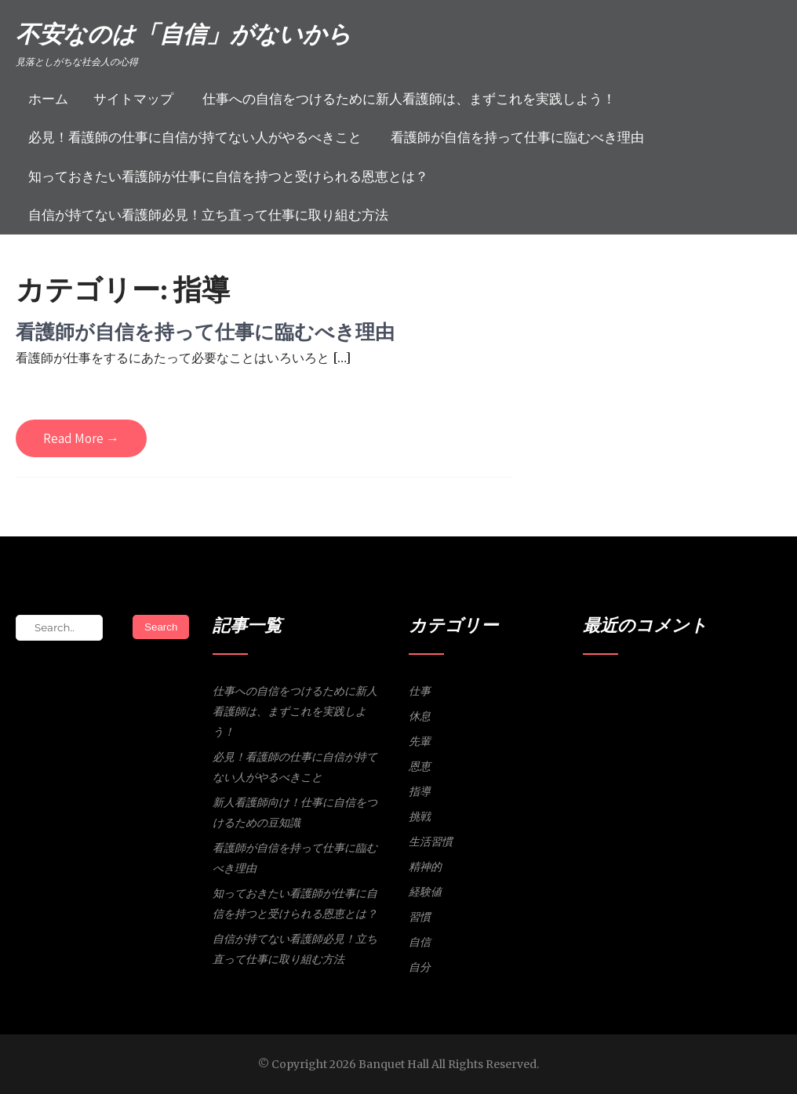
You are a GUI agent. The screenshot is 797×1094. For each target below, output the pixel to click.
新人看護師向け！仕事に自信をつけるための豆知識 (295, 812)
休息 (420, 716)
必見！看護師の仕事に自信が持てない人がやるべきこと (195, 137)
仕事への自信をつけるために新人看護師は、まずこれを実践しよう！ (409, 98)
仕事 (420, 691)
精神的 (425, 867)
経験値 (425, 892)
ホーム (48, 98)
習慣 (420, 917)
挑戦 (420, 816)
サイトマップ (133, 98)
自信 (420, 942)
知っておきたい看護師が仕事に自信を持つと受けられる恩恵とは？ (228, 176)
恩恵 (420, 766)
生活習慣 (431, 841)
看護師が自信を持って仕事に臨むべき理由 (517, 137)
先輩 (420, 741)
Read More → (81, 438)
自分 (420, 967)
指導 (420, 791)
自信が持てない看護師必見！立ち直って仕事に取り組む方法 (208, 214)
